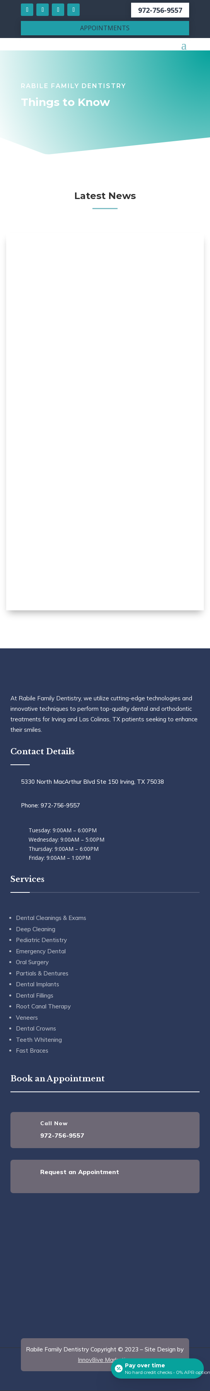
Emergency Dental (41, 951)
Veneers (27, 1017)
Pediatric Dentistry (41, 940)
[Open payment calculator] (157, 1368)
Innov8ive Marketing (105, 1359)
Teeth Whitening (39, 1039)
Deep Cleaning (35, 929)
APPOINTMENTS (105, 28)
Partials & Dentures (42, 973)
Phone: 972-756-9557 (50, 805)
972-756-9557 (160, 10)
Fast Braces (32, 1050)
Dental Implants (37, 984)
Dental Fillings (34, 995)
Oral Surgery (32, 962)
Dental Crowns (36, 1028)
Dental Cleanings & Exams (51, 918)
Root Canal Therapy (43, 1006)
